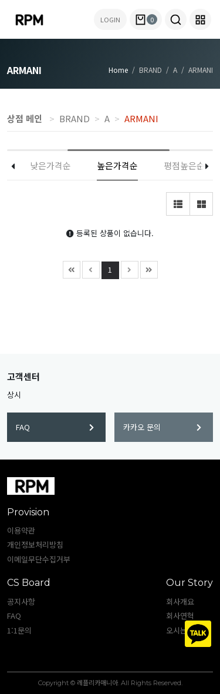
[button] (176, 19)
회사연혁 (180, 615)
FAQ (55, 427)
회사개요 (180, 601)
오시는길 (180, 630)
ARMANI (141, 118)
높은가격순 (117, 165)
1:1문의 (19, 630)
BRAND (74, 118)
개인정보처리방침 (35, 544)
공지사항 (21, 601)
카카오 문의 (162, 427)
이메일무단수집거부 (38, 559)
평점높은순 (184, 165)
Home (118, 70)
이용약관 (21, 530)
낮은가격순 (50, 165)
